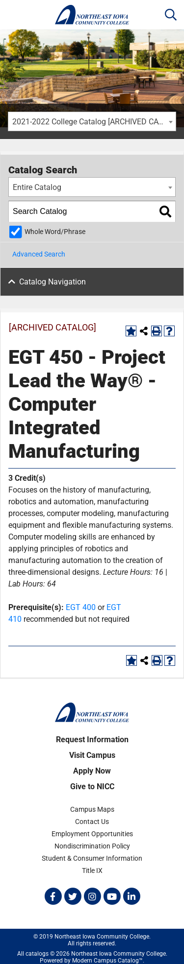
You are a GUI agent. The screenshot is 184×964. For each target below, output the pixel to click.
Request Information (92, 739)
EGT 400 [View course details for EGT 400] (81, 607)
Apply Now (92, 771)
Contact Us (92, 821)
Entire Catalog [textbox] (37, 187)
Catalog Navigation (52, 281)
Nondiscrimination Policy (92, 846)
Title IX (92, 870)
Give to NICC (92, 786)
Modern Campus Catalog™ (107, 960)
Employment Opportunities (92, 834)
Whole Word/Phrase (55, 232)
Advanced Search (38, 254)
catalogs (37, 953)
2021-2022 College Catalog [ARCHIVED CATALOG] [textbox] (94, 121)
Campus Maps (92, 809)
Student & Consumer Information (92, 858)
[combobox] (92, 121)
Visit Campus (92, 755)
